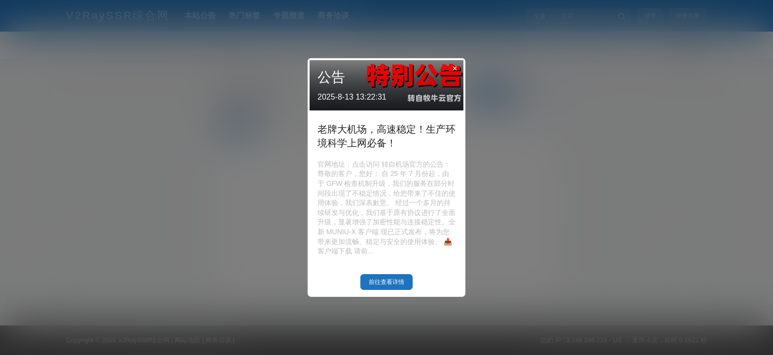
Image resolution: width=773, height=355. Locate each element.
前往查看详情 (386, 282)
